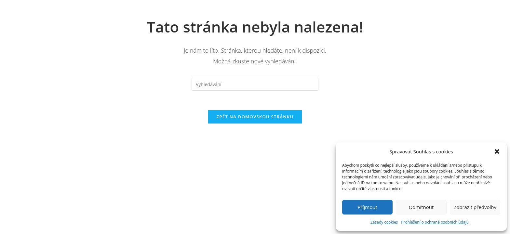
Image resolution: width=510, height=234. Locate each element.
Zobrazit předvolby (475, 207)
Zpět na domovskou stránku (255, 117)
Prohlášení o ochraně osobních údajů (435, 222)
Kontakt (327, 13)
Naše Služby (265, 13)
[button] (497, 151)
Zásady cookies (384, 222)
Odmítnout (421, 207)
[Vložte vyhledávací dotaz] (255, 84)
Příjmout (367, 207)
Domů (177, 13)
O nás (212, 13)
